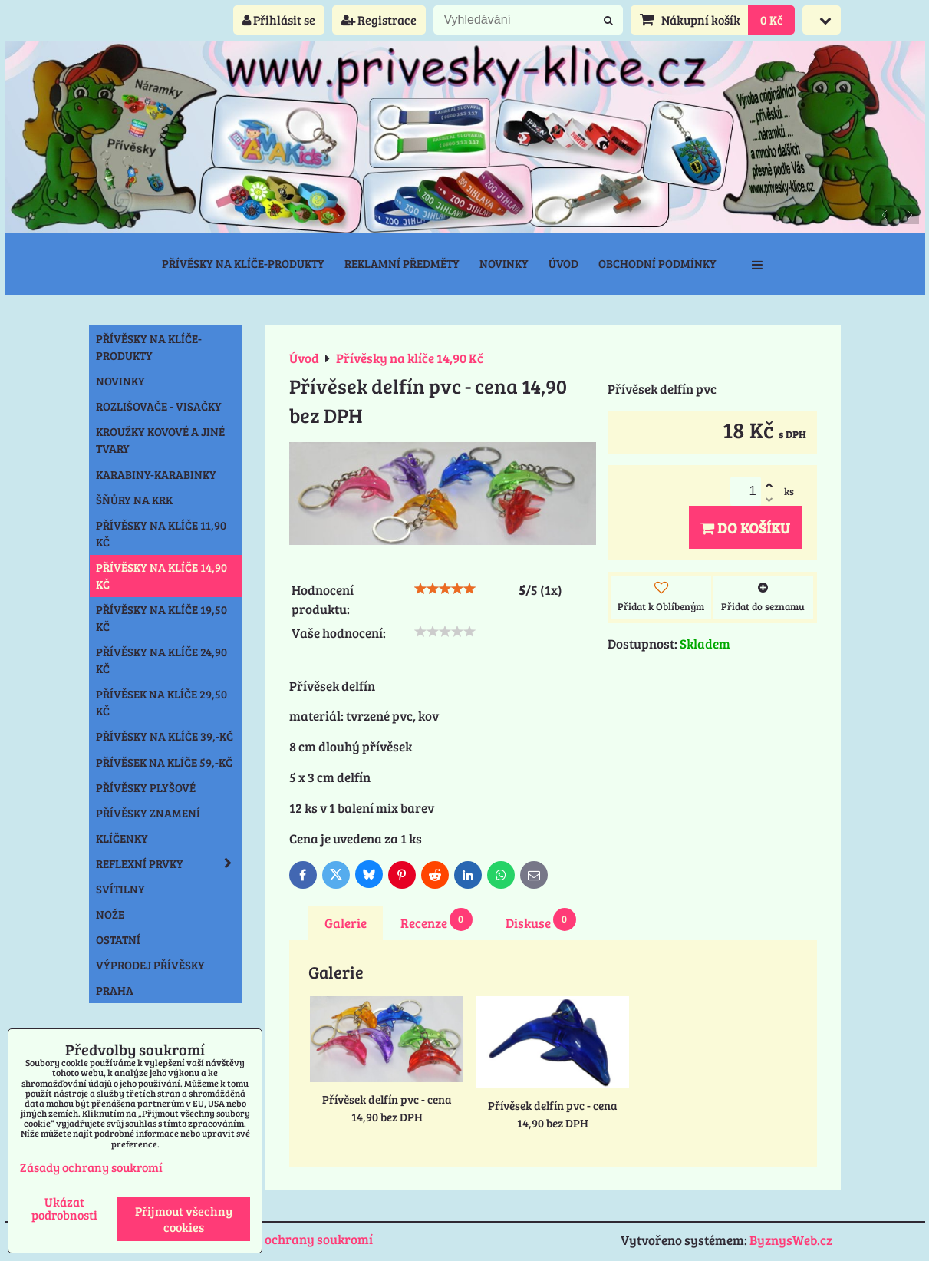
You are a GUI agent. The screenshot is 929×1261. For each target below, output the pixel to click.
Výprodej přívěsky (150, 964)
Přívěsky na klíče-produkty (243, 263)
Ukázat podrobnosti (64, 1208)
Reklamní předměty (402, 263)
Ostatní (118, 939)
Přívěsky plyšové (146, 787)
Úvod (563, 263)
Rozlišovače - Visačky (159, 406)
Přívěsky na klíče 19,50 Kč (161, 618)
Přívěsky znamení (148, 812)
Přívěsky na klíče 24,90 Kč (161, 660)
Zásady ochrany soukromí (296, 1239)
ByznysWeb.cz (790, 1240)
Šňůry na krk (134, 499)
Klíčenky (122, 838)
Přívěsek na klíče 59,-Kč (164, 762)
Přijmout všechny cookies (183, 1219)
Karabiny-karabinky (156, 474)
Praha (114, 990)
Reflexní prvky (169, 863)
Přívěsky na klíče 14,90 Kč (161, 576)
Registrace (379, 20)
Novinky (504, 263)
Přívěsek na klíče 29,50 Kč (161, 702)
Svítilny (120, 888)
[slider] (445, 589)
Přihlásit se (278, 20)
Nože (110, 914)
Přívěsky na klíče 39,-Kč (164, 736)
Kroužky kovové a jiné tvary (160, 440)
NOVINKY (120, 380)
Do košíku (745, 527)
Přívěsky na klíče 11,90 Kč (161, 533)
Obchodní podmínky (657, 263)
